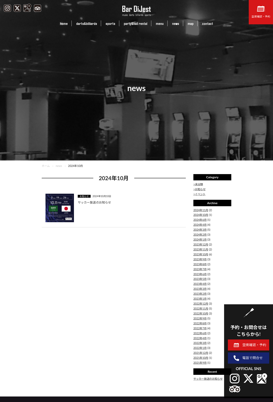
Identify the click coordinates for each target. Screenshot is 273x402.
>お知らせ (199, 189)
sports (110, 23)
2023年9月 (200, 259)
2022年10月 (200, 313)
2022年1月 (200, 348)
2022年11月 (200, 308)
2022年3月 (200, 343)
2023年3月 (200, 288)
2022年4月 (200, 338)
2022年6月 (200, 333)
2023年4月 (200, 283)
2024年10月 (200, 214)
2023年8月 (200, 264)
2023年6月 (200, 274)
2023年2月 (200, 293)
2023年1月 (200, 298)
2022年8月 (200, 323)
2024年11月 (200, 210)
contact (207, 23)
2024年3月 (200, 229)
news (175, 23)
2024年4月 (200, 224)
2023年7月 (200, 269)
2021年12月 (200, 352)
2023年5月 (200, 279)
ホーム (46, 165)
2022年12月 (200, 303)
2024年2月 (200, 234)
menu (160, 23)
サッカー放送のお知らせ (208, 378)
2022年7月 (200, 328)
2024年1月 (200, 239)
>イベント (199, 194)
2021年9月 (200, 362)
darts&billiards (86, 23)
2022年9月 (200, 318)
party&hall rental (135, 23)
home (64, 23)
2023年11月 (200, 249)
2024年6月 (200, 219)
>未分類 (198, 184)
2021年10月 (200, 357)
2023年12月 (200, 244)
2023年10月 (200, 254)
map (191, 23)
